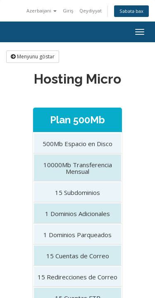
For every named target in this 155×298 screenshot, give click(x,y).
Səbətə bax (131, 11)
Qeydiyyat (90, 10)
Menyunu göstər (33, 56)
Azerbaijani (41, 10)
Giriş (68, 10)
